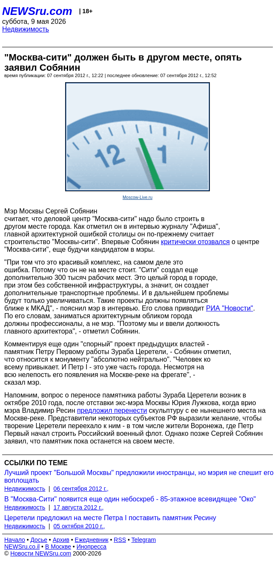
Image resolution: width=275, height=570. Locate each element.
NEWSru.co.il (22, 546)
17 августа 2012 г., (79, 507)
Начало (14, 539)
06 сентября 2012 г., (81, 488)
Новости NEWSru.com (40, 553)
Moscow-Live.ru (137, 197)
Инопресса (92, 546)
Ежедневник (92, 539)
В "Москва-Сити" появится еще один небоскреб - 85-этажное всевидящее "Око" (130, 499)
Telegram (144, 539)
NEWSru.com (37, 11)
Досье (38, 539)
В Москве (58, 546)
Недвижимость (25, 29)
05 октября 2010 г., (79, 526)
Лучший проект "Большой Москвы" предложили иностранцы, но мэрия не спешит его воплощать (139, 476)
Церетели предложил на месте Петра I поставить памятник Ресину (110, 517)
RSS (120, 539)
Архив (61, 539)
